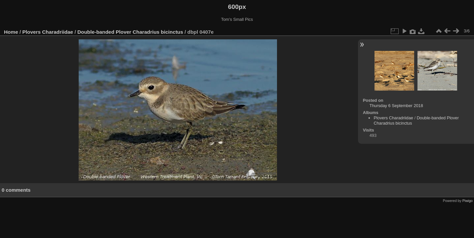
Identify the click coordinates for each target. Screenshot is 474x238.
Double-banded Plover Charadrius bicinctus (130, 32)
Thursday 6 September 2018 (396, 105)
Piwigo (467, 201)
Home (11, 32)
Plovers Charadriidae (47, 32)
